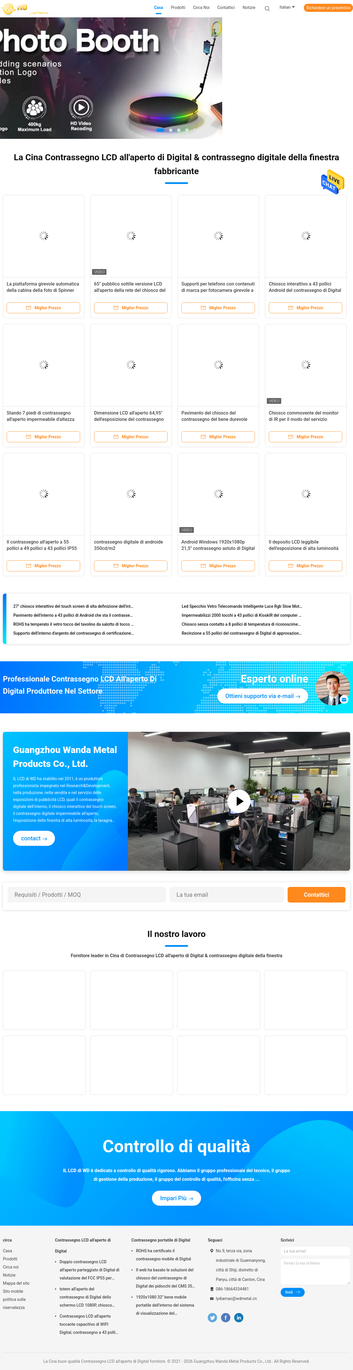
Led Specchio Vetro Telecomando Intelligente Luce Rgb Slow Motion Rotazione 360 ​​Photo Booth (242, 607)
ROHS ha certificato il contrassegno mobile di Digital (163, 1255)
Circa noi (11, 1267)
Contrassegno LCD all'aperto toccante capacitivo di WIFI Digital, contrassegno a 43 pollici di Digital (89, 1325)
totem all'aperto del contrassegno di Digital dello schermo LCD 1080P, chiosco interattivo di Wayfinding (86, 1298)
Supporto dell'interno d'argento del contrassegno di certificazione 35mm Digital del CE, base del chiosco (73, 634)
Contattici (316, 894)
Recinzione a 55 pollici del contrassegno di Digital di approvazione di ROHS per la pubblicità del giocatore (242, 634)
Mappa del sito (16, 1283)
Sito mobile (13, 1291)
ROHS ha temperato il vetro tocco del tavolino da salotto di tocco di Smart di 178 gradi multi (73, 625)
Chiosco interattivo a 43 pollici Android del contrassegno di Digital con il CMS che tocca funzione (305, 290)
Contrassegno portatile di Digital (160, 1240)
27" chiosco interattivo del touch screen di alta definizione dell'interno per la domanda (73, 607)
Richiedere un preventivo (328, 7)
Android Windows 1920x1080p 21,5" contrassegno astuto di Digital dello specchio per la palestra (218, 548)
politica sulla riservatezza (14, 1303)
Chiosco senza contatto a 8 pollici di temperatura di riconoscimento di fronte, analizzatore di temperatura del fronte (242, 625)
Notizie (9, 1275)
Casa (7, 1251)
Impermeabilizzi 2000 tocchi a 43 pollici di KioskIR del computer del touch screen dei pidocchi (242, 616)
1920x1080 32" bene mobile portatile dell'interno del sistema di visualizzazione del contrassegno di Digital (165, 1306)
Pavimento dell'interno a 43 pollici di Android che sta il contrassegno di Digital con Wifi (73, 616)
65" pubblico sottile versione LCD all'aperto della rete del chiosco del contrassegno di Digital (130, 290)
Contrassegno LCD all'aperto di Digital (83, 1245)
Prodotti (10, 1259)
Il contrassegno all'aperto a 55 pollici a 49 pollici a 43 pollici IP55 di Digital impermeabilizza (42, 548)
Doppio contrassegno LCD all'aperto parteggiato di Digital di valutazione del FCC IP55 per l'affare (89, 1270)
